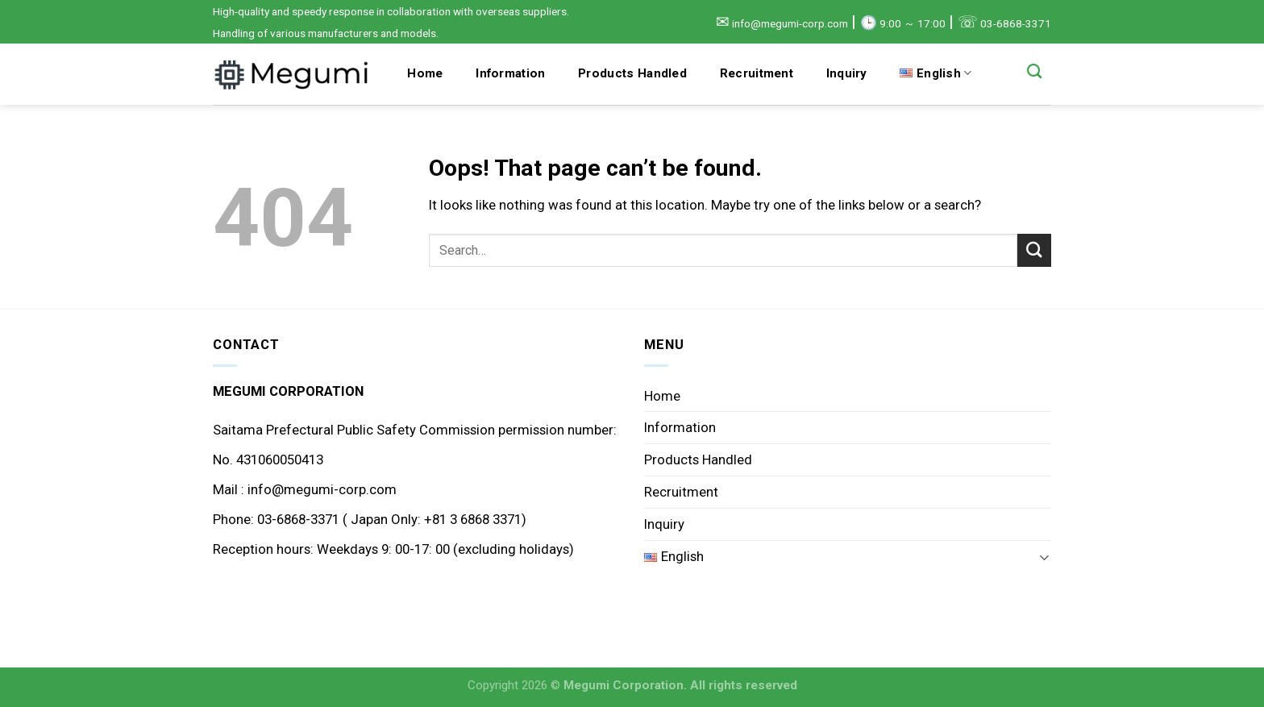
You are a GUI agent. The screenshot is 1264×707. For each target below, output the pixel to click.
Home (425, 73)
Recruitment (756, 73)
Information (510, 73)
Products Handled (632, 73)
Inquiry (846, 73)
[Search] (1034, 72)
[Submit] (1034, 250)
